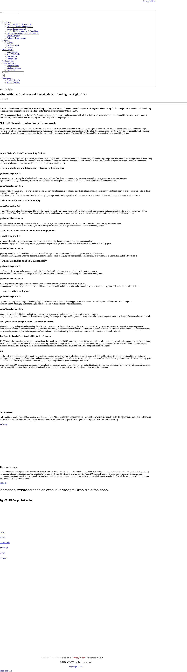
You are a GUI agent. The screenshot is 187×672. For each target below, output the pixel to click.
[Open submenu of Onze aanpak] (13, 50)
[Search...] (13, 72)
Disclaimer (67, 658)
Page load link (6, 671)
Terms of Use (54, 658)
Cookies (106, 658)
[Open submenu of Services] (10, 22)
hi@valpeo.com (75, 666)
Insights (9, 89)
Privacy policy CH (94, 658)
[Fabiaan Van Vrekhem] (72, 463)
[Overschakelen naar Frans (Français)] (13, 82)
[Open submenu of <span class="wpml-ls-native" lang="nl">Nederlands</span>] (12, 78)
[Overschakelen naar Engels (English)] (13, 80)
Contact (44, 658)
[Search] (3, 75)
